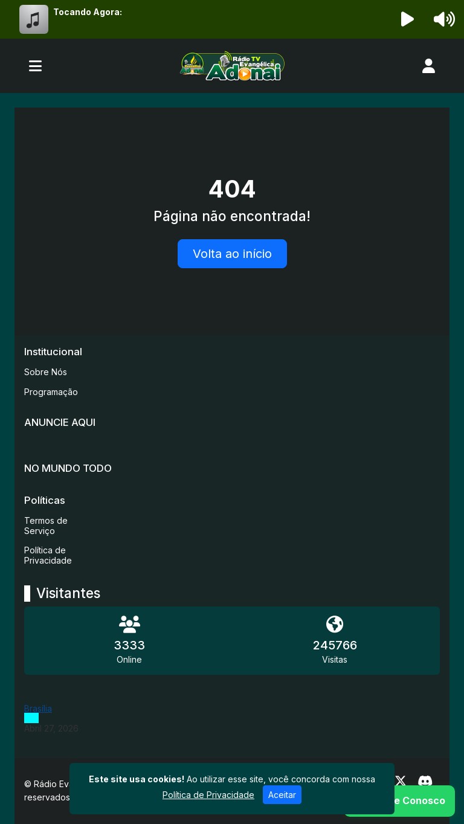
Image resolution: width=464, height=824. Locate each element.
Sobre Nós (45, 372)
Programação (51, 392)
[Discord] (425, 781)
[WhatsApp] (399, 801)
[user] (428, 66)
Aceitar (282, 795)
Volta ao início (232, 253)
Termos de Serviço (46, 525)
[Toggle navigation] (35, 66)
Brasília (38, 708)
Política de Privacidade (48, 555)
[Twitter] (401, 781)
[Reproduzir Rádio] (407, 19)
